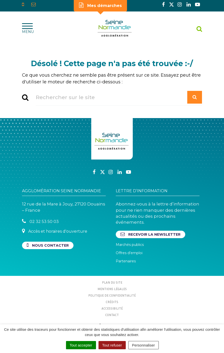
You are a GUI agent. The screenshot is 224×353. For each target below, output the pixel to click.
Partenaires (126, 261)
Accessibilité (112, 308)
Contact (112, 315)
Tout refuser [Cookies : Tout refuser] (112, 345)
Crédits (112, 302)
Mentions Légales (112, 289)
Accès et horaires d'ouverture (54, 231)
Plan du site (112, 282)
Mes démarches (100, 5)
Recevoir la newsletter (150, 234)
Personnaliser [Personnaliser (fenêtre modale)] (143, 345)
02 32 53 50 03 (40, 221)
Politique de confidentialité (112, 295)
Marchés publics (130, 244)
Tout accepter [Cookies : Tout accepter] (81, 345)
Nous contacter (48, 245)
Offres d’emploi (129, 253)
